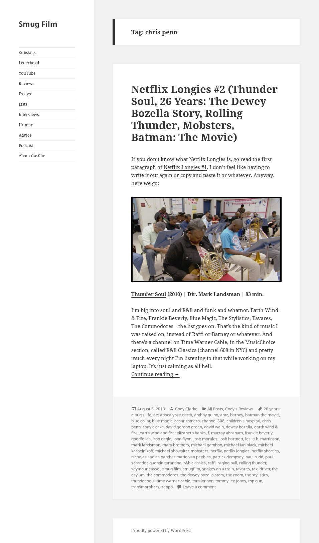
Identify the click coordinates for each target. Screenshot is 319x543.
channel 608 (213, 421)
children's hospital (243, 421)
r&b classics (194, 463)
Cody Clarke (186, 409)
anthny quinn (206, 415)
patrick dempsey (228, 457)
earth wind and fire (157, 433)
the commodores (162, 475)
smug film (171, 469)
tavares (243, 469)
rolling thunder (252, 463)
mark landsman (145, 445)
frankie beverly (259, 433)
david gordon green (184, 427)
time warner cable (173, 481)
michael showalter (172, 451)
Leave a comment (199, 487)
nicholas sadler (145, 457)
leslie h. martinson (262, 439)
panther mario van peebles (186, 457)
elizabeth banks (191, 433)
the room (234, 475)
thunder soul (143, 481)
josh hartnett (231, 439)
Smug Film (38, 24)
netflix (216, 451)
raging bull (227, 463)
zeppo (167, 487)
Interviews (29, 114)
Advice (25, 135)
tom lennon (202, 481)
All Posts (215, 409)
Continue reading (155, 374)
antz (224, 415)
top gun (255, 481)
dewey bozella (239, 427)
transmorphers (145, 487)
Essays (25, 94)
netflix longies (237, 451)
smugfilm (191, 469)
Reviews (26, 83)
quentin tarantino (165, 463)
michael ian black (240, 445)
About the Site (32, 156)
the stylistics (256, 475)
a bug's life (141, 415)
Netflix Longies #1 (185, 167)
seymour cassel (145, 469)
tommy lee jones (230, 481)
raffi (211, 463)
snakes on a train (218, 469)
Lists (23, 104)
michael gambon (206, 445)
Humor (26, 125)
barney (236, 415)
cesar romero (187, 421)
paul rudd (254, 457)
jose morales (205, 439)
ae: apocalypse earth (172, 415)
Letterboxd (29, 63)
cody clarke (153, 427)
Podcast (26, 145)
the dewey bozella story (202, 475)
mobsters (199, 451)
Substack (27, 52)
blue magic (162, 421)
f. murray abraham (225, 433)
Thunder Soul (148, 294)
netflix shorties (265, 451)
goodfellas (141, 439)
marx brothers (175, 445)
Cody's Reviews (239, 409)
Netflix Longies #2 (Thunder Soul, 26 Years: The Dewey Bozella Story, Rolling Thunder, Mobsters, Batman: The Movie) (204, 113)
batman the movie (262, 415)
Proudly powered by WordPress (161, 530)
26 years (272, 409)
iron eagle (162, 439)
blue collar (140, 421)
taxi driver (261, 469)
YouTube (27, 73)
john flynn (182, 439)
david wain (214, 427)
